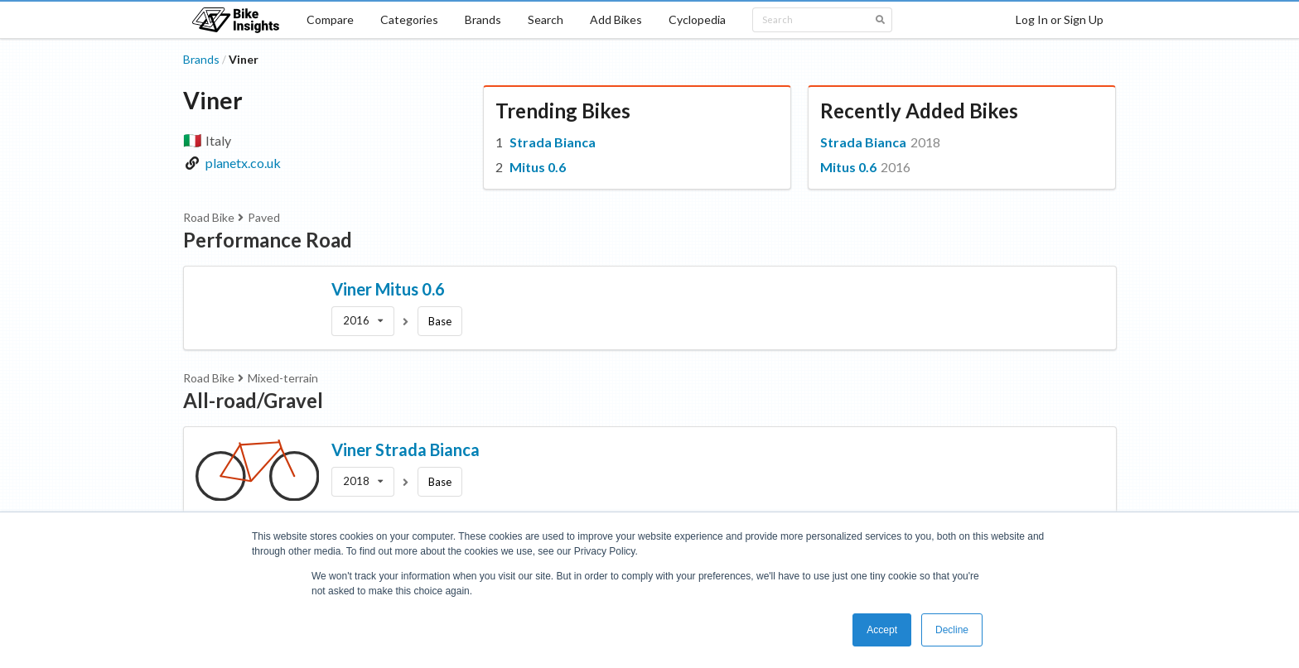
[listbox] (362, 321)
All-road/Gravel (253, 400)
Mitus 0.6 (537, 167)
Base (440, 321)
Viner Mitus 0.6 (388, 289)
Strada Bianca (552, 142)
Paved (264, 217)
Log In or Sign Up (1059, 19)
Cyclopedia (697, 19)
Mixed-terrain (283, 378)
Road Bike (208, 217)
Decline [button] (951, 630)
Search (545, 19)
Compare (330, 19)
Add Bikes (616, 19)
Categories (409, 19)
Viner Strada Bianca (405, 449)
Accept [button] (882, 630)
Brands (483, 19)
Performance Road (267, 240)
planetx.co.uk (243, 163)
